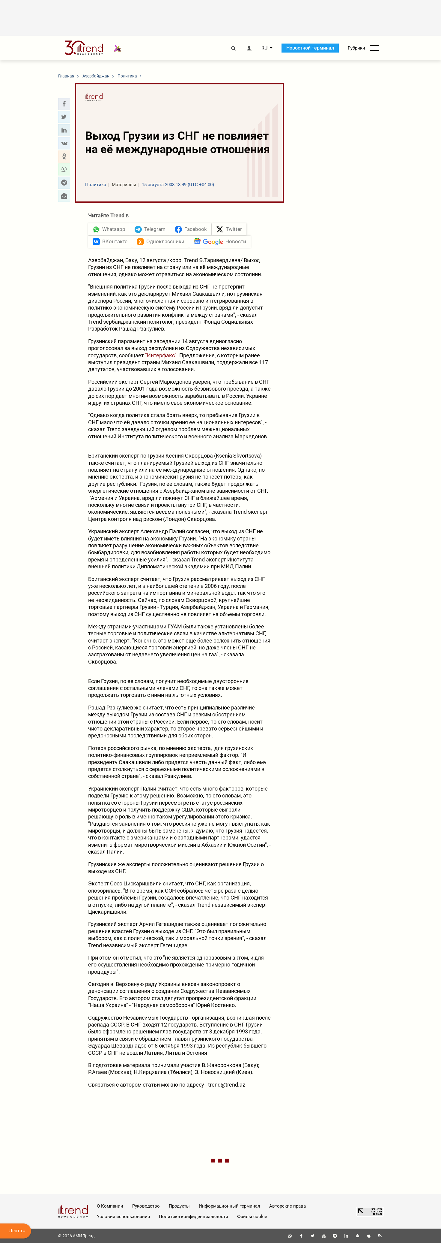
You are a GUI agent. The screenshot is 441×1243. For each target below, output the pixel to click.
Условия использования (123, 1216)
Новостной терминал (310, 48)
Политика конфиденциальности (193, 1216)
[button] (64, 104)
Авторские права (287, 1206)
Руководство (146, 1206)
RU (264, 48)
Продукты (179, 1206)
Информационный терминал (229, 1206)
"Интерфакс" (161, 355)
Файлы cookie (252, 1216)
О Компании (110, 1206)
